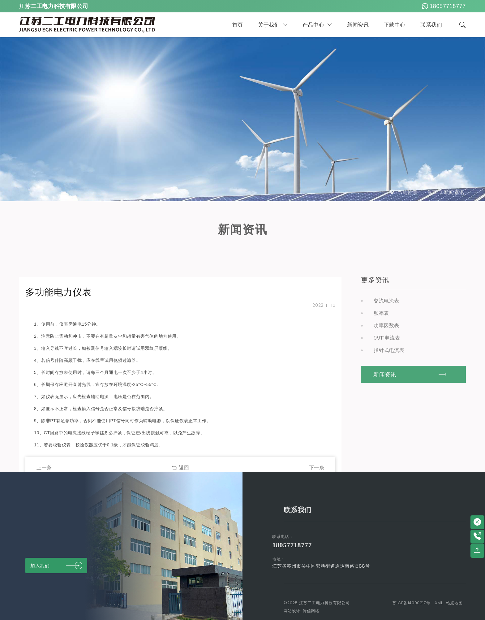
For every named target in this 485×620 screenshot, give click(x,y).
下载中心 (395, 24)
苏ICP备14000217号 (411, 603)
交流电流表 (386, 414)
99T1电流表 (387, 451)
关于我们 (273, 25)
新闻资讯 (358, 24)
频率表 (381, 426)
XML (439, 603)
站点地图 (454, 603)
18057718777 (443, 6)
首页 (237, 24)
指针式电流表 (389, 463)
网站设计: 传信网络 (302, 611)
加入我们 (56, 565)
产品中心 (317, 25)
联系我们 (431, 24)
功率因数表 (386, 438)
